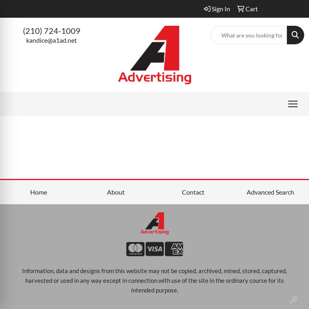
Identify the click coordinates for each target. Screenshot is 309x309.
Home (38, 192)
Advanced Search (270, 192)
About (116, 192)
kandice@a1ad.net (51, 40)
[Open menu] (293, 104)
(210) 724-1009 (51, 30)
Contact (193, 192)
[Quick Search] (249, 35)
